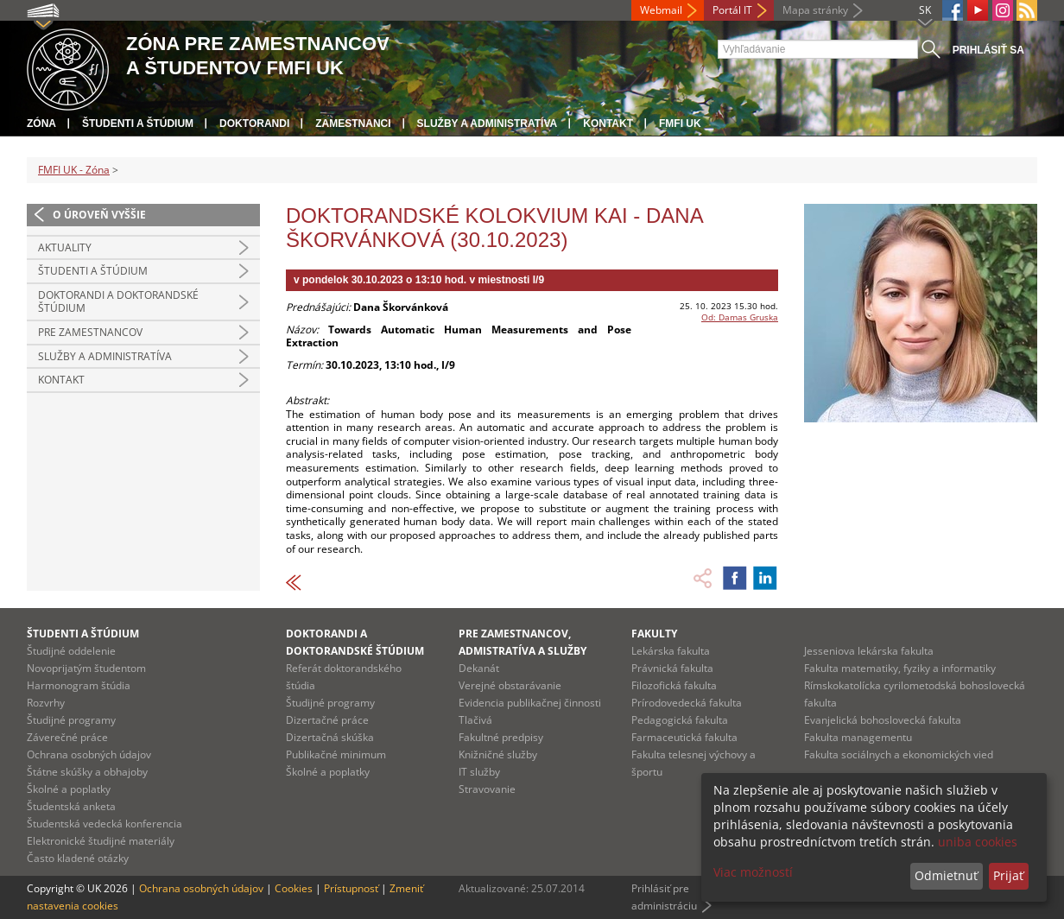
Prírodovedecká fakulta (686, 702)
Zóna (41, 123)
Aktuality (65, 247)
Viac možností (753, 872)
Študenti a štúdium (137, 123)
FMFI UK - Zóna (74, 169)
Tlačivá (475, 720)
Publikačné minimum (336, 754)
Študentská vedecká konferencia (104, 823)
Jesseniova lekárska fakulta (869, 650)
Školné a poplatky (69, 789)
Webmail (661, 10)
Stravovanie (487, 789)
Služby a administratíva (487, 123)
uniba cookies (977, 841)
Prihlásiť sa (988, 50)
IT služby (479, 771)
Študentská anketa (71, 806)
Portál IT (732, 10)
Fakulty (654, 633)
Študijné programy (71, 720)
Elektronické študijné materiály (100, 840)
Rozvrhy (46, 702)
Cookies (294, 888)
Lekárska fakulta (670, 650)
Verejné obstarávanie (510, 685)
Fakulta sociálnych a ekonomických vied (898, 754)
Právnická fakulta (672, 668)
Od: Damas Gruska (739, 317)
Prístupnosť (351, 888)
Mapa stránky (815, 10)
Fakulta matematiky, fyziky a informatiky (900, 668)
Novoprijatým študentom (86, 668)
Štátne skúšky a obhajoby (87, 771)
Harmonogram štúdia (78, 685)
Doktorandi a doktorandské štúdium (118, 302)
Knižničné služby (498, 754)
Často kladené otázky (78, 858)
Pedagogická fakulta (679, 720)
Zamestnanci (352, 123)
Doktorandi (254, 123)
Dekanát (479, 668)
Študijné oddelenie (71, 650)
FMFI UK (680, 123)
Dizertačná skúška (330, 737)
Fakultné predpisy (501, 737)
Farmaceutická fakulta (684, 737)
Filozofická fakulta (674, 685)
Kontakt (608, 123)
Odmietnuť (946, 875)
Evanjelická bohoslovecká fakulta (882, 720)
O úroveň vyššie (99, 214)
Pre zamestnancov (90, 332)
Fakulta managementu (858, 737)
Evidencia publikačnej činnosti (530, 702)
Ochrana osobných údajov (89, 754)
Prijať (1008, 875)
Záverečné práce (67, 737)
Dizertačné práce (327, 720)
